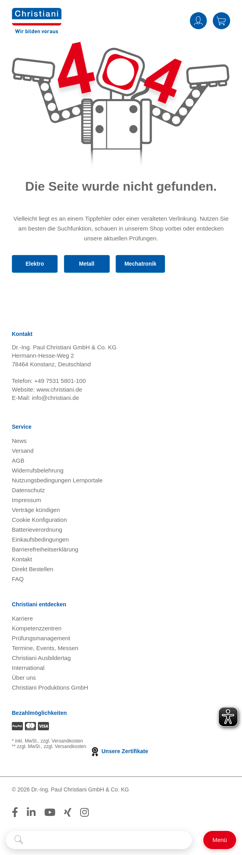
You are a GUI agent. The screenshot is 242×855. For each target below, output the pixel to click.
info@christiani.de (55, 399)
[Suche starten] (19, 840)
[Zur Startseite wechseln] (37, 20)
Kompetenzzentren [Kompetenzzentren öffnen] (37, 629)
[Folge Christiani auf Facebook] (15, 813)
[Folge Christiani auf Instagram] (84, 813)
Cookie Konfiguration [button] (39, 521)
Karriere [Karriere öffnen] (22, 619)
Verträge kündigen (36, 511)
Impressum (26, 501)
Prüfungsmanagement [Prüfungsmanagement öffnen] (41, 639)
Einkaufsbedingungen (40, 540)
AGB (18, 461)
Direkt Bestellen (32, 570)
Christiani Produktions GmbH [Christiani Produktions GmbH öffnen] (50, 688)
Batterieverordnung (37, 530)
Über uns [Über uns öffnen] (24, 678)
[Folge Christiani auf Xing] (67, 813)
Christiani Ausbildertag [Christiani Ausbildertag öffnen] (41, 659)
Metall (87, 264)
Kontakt (22, 560)
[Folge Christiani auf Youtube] (49, 813)
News (19, 442)
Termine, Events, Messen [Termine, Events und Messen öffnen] (45, 649)
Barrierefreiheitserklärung (45, 550)
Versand (23, 451)
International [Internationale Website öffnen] (28, 669)
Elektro (34, 264)
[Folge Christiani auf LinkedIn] (31, 813)
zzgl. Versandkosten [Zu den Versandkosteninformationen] (62, 742)
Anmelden (198, 20)
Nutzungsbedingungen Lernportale (57, 481)
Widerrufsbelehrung (38, 471)
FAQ (18, 580)
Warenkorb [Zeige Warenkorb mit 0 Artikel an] (221, 20)
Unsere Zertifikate (119, 753)
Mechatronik (142, 264)
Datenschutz (28, 491)
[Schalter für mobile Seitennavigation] (219, 840)
